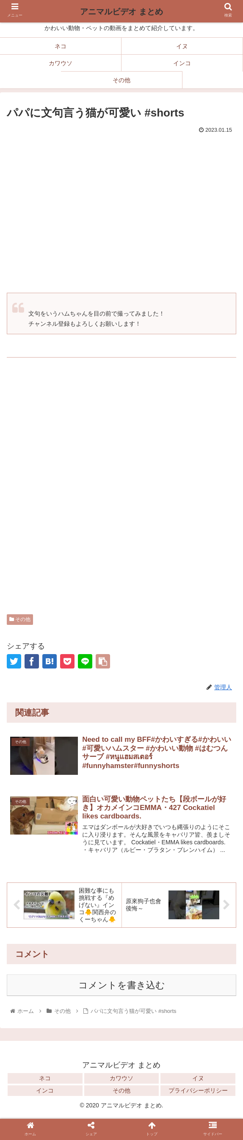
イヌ (198, 1079)
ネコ (45, 1079)
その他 (19, 619)
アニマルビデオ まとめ (121, 11)
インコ (45, 1091)
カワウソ (121, 1079)
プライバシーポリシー (198, 1091)
